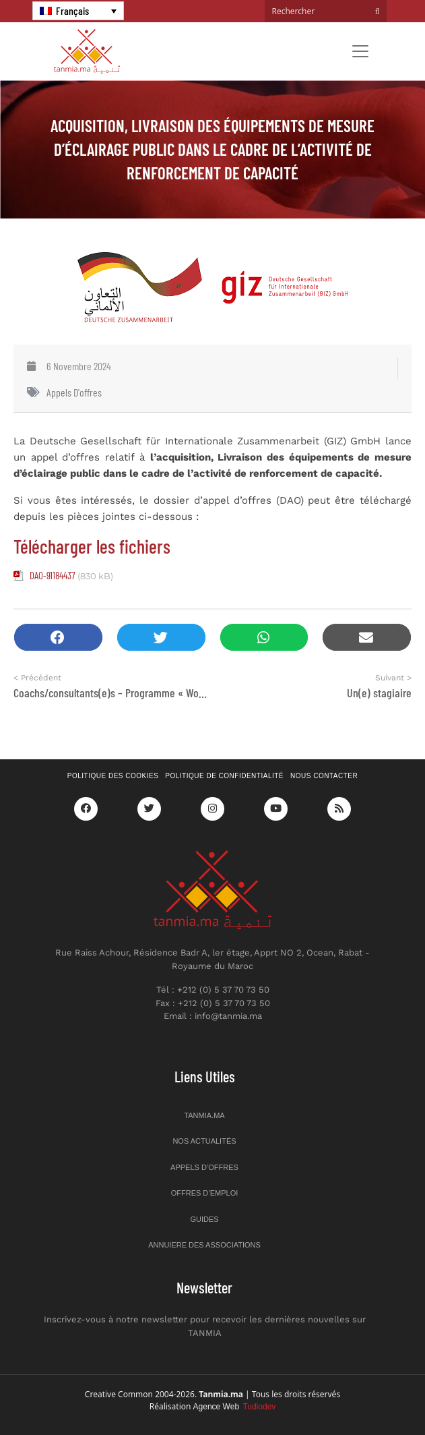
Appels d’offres (204, 1167)
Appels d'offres (74, 392)
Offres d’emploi (204, 1193)
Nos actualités (204, 1141)
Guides (204, 1219)
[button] (58, 637)
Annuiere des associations (204, 1245)
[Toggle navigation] (360, 51)
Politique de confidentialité (224, 776)
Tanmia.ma (204, 1115)
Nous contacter (324, 776)
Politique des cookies (113, 776)
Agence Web (234, 1406)
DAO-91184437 (52, 575)
